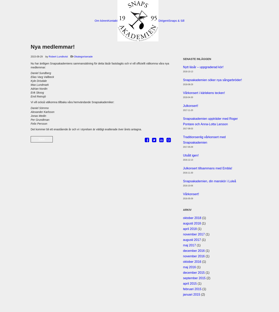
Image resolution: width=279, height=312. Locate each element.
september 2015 (194, 278)
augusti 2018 (192, 223)
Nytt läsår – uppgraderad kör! (203, 67)
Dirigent (163, 20)
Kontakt (112, 20)
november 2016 (194, 256)
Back (42, 139)
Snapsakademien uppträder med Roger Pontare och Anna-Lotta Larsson (210, 121)
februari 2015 (192, 289)
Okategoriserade (83, 56)
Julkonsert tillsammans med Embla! (207, 168)
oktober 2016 (192, 261)
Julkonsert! (190, 105)
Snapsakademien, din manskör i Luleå (209, 181)
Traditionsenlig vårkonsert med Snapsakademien (204, 139)
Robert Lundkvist (58, 56)
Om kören (101, 20)
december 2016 (194, 250)
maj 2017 (189, 245)
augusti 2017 (192, 239)
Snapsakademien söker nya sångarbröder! (212, 80)
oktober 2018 (192, 218)
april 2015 (190, 283)
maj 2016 (189, 267)
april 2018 (190, 229)
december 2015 (194, 272)
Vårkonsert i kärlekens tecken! (204, 93)
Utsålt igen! (191, 155)
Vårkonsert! (191, 194)
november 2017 (194, 234)
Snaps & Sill (176, 20)
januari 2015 (191, 294)
